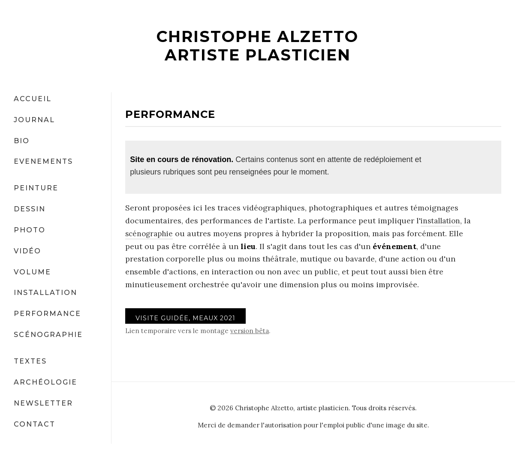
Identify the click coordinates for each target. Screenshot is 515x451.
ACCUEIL (32, 98)
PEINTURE (36, 188)
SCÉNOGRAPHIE (48, 335)
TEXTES (30, 361)
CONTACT (34, 424)
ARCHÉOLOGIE (45, 382)
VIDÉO (27, 251)
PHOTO (29, 230)
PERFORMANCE (47, 314)
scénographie (150, 233)
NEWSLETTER (43, 403)
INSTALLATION (45, 293)
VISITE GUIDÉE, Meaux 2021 (188, 318)
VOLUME (32, 272)
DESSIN (29, 209)
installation (442, 221)
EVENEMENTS (43, 161)
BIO (22, 140)
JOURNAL (34, 119)
